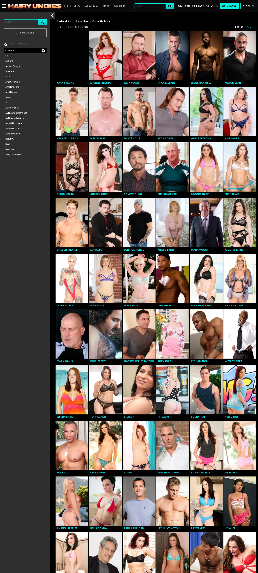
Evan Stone (165, 138)
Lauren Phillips (100, 82)
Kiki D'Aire (232, 138)
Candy (128, 472)
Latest (239, 27)
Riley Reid (231, 472)
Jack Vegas (131, 82)
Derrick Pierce (134, 250)
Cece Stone (97, 472)
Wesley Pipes (233, 361)
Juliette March (235, 250)
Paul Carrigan (134, 528)
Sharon (129, 417)
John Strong (65, 82)
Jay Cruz (63, 472)
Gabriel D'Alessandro (139, 361)
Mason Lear (233, 82)
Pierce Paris (98, 138)
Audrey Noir (99, 194)
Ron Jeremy (98, 361)
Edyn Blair (232, 194)
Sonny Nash (199, 417)
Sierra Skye (65, 417)
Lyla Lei (230, 528)
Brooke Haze (200, 194)
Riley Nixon (165, 361)
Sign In (248, 6)
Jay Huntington (168, 528)
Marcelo (96, 250)
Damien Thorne (67, 250)
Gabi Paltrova (201, 138)
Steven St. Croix (168, 472)
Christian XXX (167, 194)
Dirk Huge (164, 305)
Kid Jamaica (199, 361)
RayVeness (198, 528)
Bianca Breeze (200, 472)
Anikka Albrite (67, 528)
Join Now (229, 6)
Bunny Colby (66, 194)
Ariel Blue (231, 417)
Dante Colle (132, 138)
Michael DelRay (67, 138)
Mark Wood (199, 250)
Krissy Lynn (165, 250)
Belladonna (98, 528)
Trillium (163, 417)
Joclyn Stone (234, 305)
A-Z (249, 27)
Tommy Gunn (133, 194)
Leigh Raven (65, 305)
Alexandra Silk (201, 305)
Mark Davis (65, 361)
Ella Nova (97, 305)
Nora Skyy (131, 305)
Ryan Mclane (166, 82)
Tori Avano (98, 417)
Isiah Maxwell (201, 82)
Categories (25, 32)
